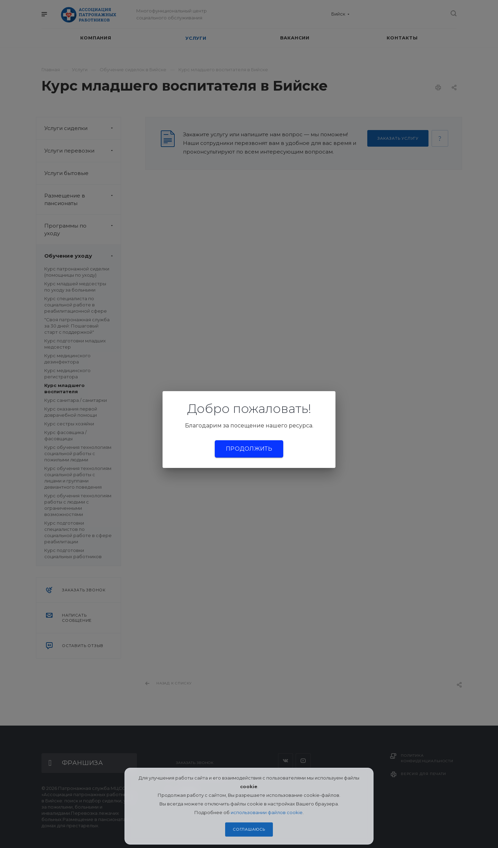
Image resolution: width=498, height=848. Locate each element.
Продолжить (249, 448)
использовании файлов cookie (267, 812)
